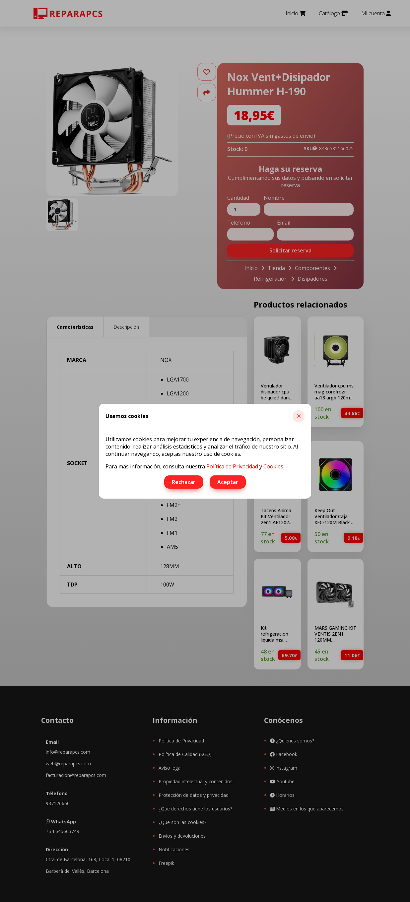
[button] (299, 416)
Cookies (273, 466)
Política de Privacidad (232, 466)
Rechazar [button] (183, 482)
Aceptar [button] (227, 482)
